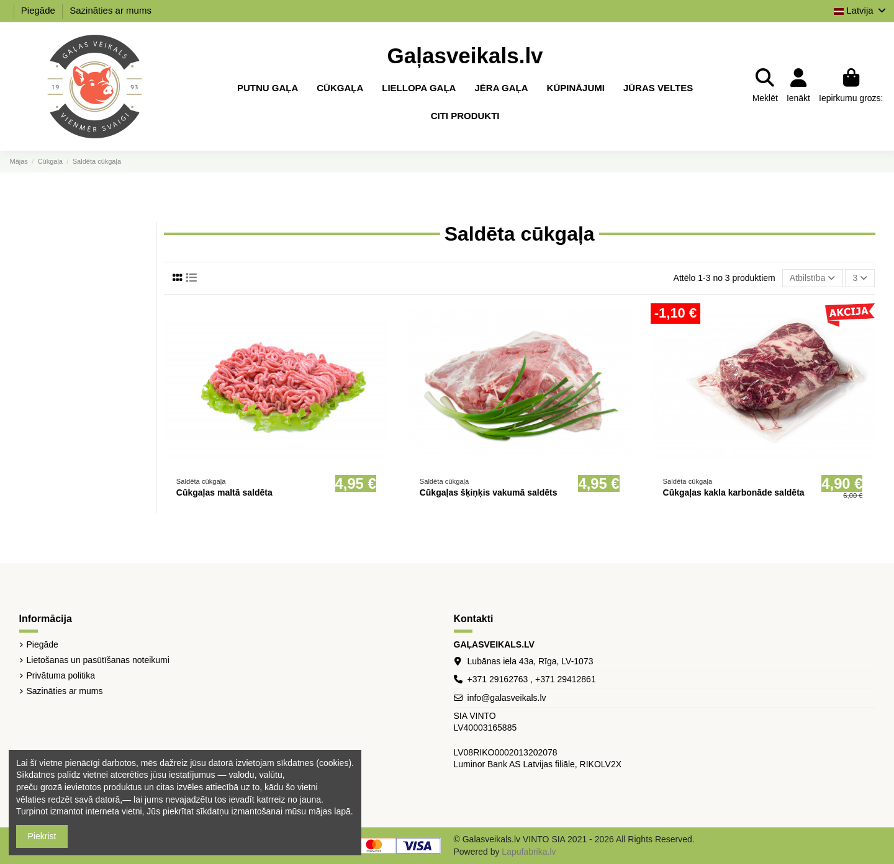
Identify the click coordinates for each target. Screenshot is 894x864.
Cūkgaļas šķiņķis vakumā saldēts (489, 492)
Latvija (860, 10)
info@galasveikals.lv (506, 698)
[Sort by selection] (812, 278)
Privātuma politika (61, 675)
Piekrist (42, 836)
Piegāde (39, 10)
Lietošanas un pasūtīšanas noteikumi (98, 660)
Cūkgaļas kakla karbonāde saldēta (734, 492)
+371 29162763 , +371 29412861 (531, 679)
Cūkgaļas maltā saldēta (224, 492)
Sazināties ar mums (110, 10)
